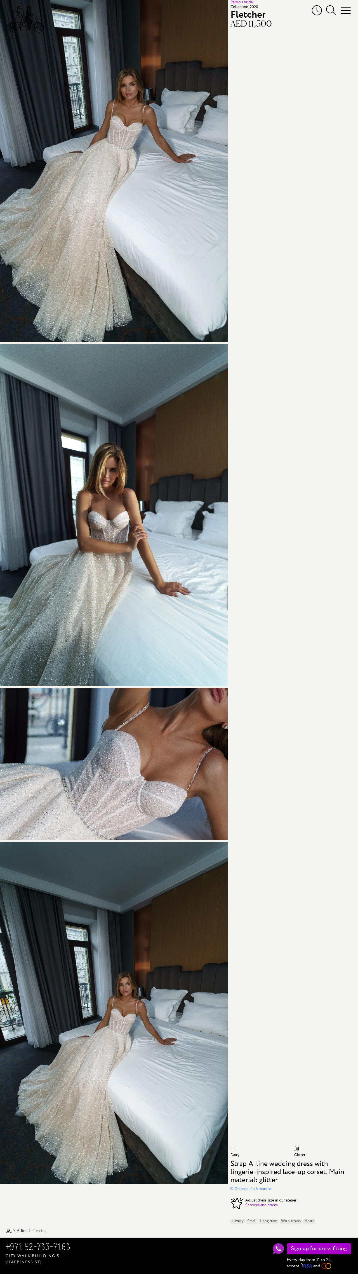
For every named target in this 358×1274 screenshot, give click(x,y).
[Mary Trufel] (25, 18)
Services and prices (261, 1205)
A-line (22, 1231)
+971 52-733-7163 (38, 1247)
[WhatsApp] (278, 1248)
